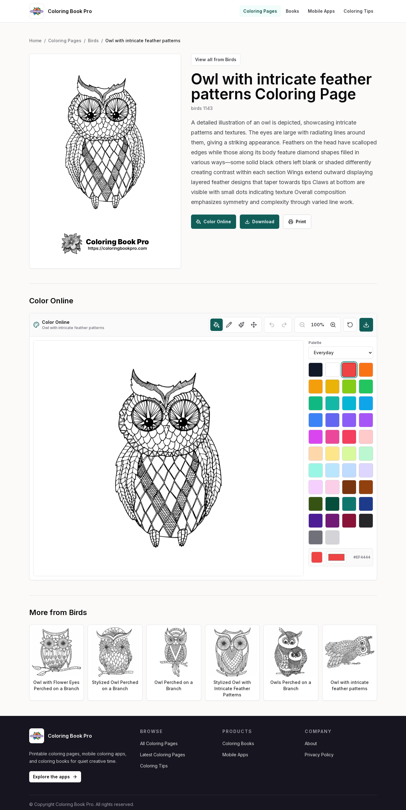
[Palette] (340, 352)
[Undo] (272, 325)
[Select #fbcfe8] (332, 487)
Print (297, 221)
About (311, 743)
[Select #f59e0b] (315, 386)
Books (292, 11)
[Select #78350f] (349, 487)
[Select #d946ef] (315, 437)
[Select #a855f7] (366, 420)
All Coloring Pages (159, 743)
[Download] (366, 325)
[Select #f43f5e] (349, 437)
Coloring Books (238, 743)
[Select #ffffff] (332, 370)
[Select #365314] (315, 504)
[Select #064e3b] (332, 504)
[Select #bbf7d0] (366, 453)
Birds (93, 40)
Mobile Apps (321, 11)
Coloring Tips (358, 11)
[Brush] (241, 325)
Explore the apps (55, 776)
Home (35, 40)
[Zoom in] (333, 325)
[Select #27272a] (366, 521)
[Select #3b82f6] (315, 420)
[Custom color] (336, 557)
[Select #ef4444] (349, 370)
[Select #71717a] (315, 537)
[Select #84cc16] (349, 386)
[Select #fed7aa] (315, 453)
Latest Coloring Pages (162, 754)
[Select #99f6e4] (315, 470)
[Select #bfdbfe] (349, 470)
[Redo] (284, 325)
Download (259, 221)
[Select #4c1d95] (315, 521)
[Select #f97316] (366, 370)
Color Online (213, 221)
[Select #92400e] (366, 487)
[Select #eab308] (332, 386)
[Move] (254, 325)
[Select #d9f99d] (349, 453)
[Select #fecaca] (366, 437)
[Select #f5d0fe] (315, 487)
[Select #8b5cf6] (349, 420)
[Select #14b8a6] (332, 403)
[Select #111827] (315, 370)
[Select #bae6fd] (332, 470)
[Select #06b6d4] (349, 403)
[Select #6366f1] (332, 420)
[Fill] (216, 325)
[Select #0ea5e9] (366, 403)
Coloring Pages (260, 11)
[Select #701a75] (332, 521)
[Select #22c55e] (366, 386)
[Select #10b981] (315, 403)
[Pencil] (229, 325)
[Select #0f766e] (349, 504)
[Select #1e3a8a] (366, 504)
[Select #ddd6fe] (366, 470)
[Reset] (350, 325)
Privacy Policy (319, 754)
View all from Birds (215, 59)
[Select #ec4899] (332, 437)
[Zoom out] (302, 325)
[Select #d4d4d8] (332, 537)
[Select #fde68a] (332, 453)
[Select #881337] (349, 521)
